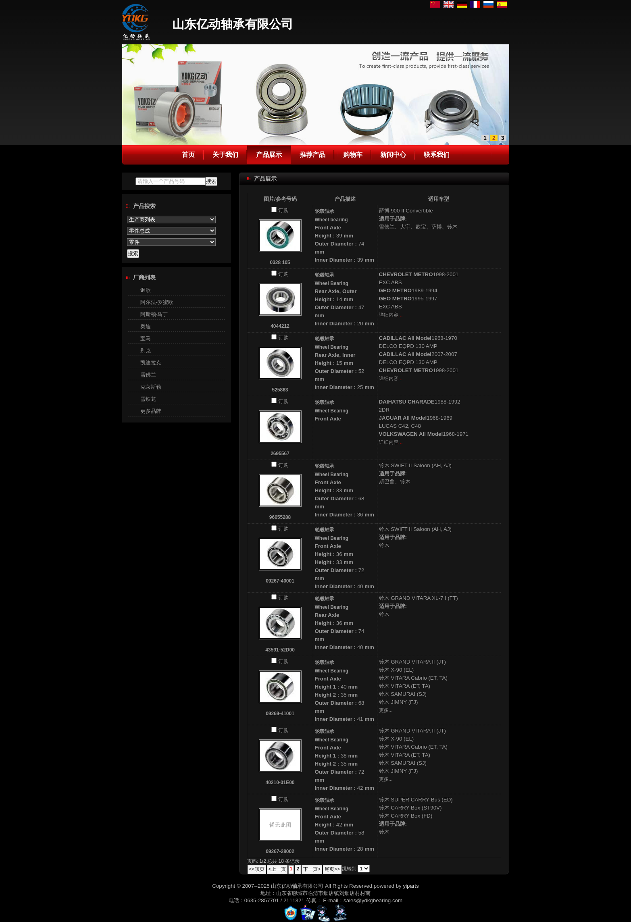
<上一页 (277, 869)
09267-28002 (280, 851)
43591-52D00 (280, 650)
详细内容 (388, 315)
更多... (386, 710)
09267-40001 (280, 581)
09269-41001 (280, 713)
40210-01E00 (279, 782)
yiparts (411, 886)
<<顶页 (256, 869)
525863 (280, 390)
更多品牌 (150, 411)
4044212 (280, 326)
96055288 (280, 517)
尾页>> (332, 869)
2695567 (280, 453)
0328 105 (280, 262)
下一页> (312, 869)
